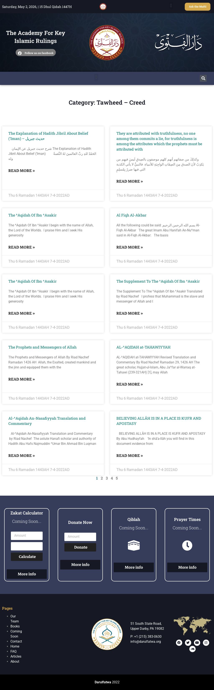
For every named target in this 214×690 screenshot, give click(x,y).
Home (14, 646)
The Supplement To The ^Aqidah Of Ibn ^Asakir (158, 281)
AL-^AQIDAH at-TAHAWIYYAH (143, 347)
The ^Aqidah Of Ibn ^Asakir (32, 215)
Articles (15, 656)
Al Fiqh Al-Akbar (131, 215)
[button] (171, 5)
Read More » (21, 170)
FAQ (13, 651)
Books (15, 626)
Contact (16, 641)
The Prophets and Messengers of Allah (42, 347)
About (14, 661)
